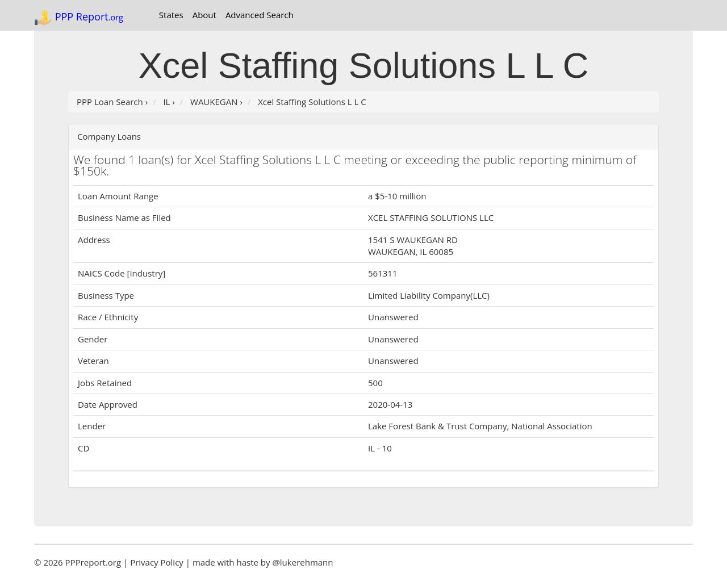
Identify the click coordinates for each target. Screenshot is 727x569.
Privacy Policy (156, 562)
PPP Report (78, 18)
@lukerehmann (302, 562)
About (204, 14)
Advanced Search (259, 14)
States (171, 14)
